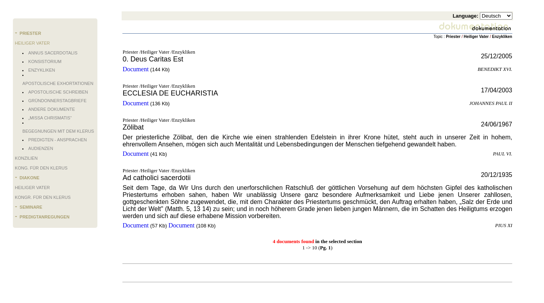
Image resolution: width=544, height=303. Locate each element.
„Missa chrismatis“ (50, 117)
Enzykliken (41, 70)
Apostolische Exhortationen (57, 83)
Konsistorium (44, 61)
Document (135, 69)
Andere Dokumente (51, 109)
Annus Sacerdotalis (52, 52)
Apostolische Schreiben (58, 92)
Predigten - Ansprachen (57, 139)
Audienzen (40, 148)
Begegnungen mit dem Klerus (58, 131)
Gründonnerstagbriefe (57, 100)
